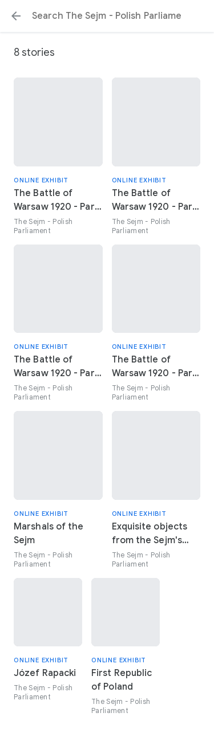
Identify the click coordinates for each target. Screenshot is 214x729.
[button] (16, 16)
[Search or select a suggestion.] (107, 16)
